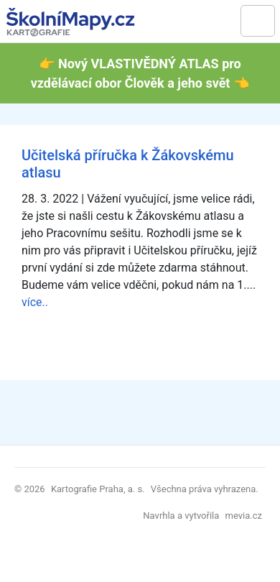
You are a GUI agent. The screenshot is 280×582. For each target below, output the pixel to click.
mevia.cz (243, 515)
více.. (35, 302)
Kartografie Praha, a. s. (98, 489)
